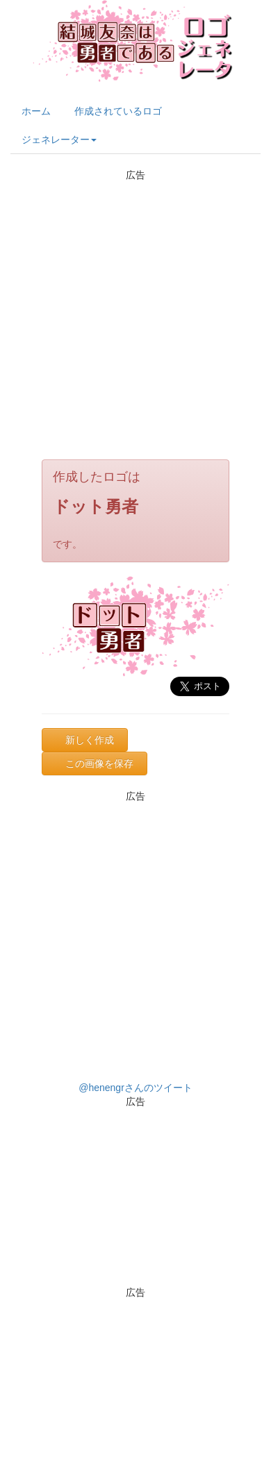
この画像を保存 (99, 763)
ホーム (36, 111)
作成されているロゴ (118, 111)
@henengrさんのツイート (135, 1087)
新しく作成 (90, 739)
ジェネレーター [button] (59, 139)
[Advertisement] (130, 312)
